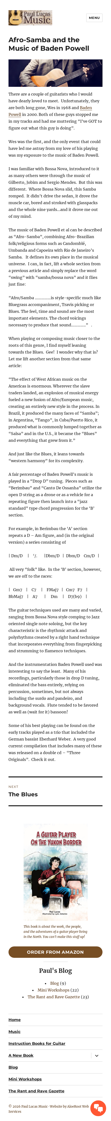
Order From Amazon (55, 952)
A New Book (21, 1055)
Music (14, 1031)
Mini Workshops (53, 990)
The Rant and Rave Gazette (54, 996)
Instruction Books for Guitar (37, 1043)
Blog (54, 983)
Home (15, 1019)
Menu (94, 18)
